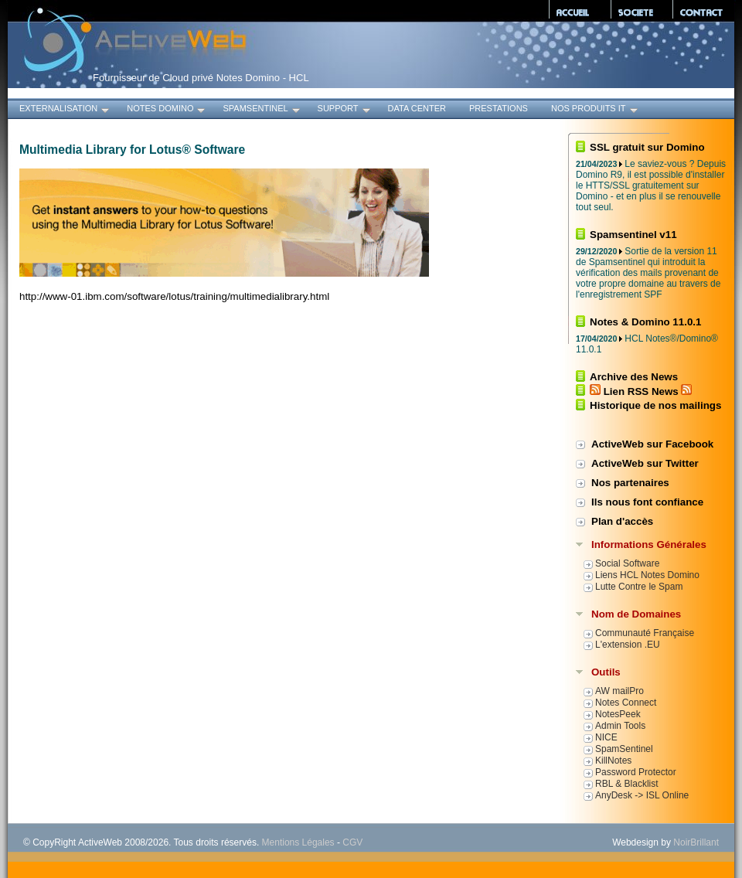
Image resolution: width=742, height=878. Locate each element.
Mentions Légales (298, 842)
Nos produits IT (595, 110)
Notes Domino (167, 110)
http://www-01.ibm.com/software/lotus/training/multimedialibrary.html (174, 296)
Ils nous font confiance (647, 502)
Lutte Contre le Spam (638, 586)
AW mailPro (619, 691)
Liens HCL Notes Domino (647, 575)
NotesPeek (618, 714)
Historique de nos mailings (655, 405)
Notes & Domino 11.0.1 (645, 322)
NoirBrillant (696, 842)
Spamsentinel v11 (633, 234)
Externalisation (65, 110)
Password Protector (635, 772)
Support (345, 110)
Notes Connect (625, 702)
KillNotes (613, 760)
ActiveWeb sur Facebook (652, 444)
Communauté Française (644, 633)
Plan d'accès (622, 521)
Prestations (498, 108)
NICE (606, 737)
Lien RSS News (641, 391)
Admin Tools (620, 725)
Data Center (417, 108)
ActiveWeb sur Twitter (645, 463)
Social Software (627, 563)
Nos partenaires (630, 482)
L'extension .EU (627, 644)
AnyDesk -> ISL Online (642, 795)
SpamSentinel (262, 110)
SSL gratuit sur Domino (647, 147)
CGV (352, 842)
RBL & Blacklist (627, 783)
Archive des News (634, 377)
